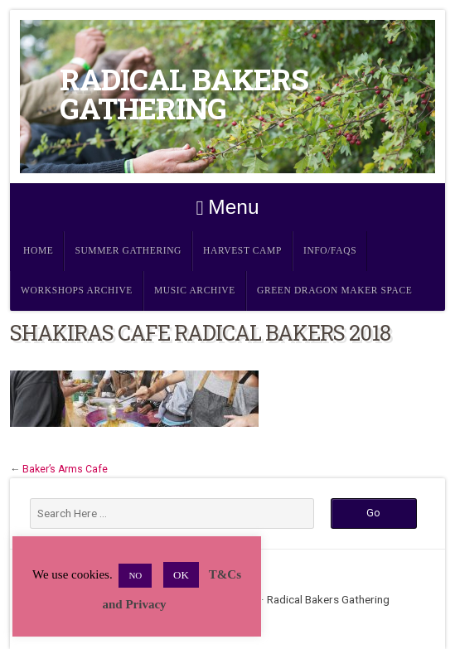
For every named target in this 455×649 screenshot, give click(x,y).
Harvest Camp (242, 250)
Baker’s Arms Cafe (65, 469)
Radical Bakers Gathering (184, 94)
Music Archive (194, 290)
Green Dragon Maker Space (335, 290)
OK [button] (181, 575)
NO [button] (135, 575)
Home (38, 250)
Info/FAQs (329, 250)
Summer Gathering (128, 250)
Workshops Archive (77, 290)
